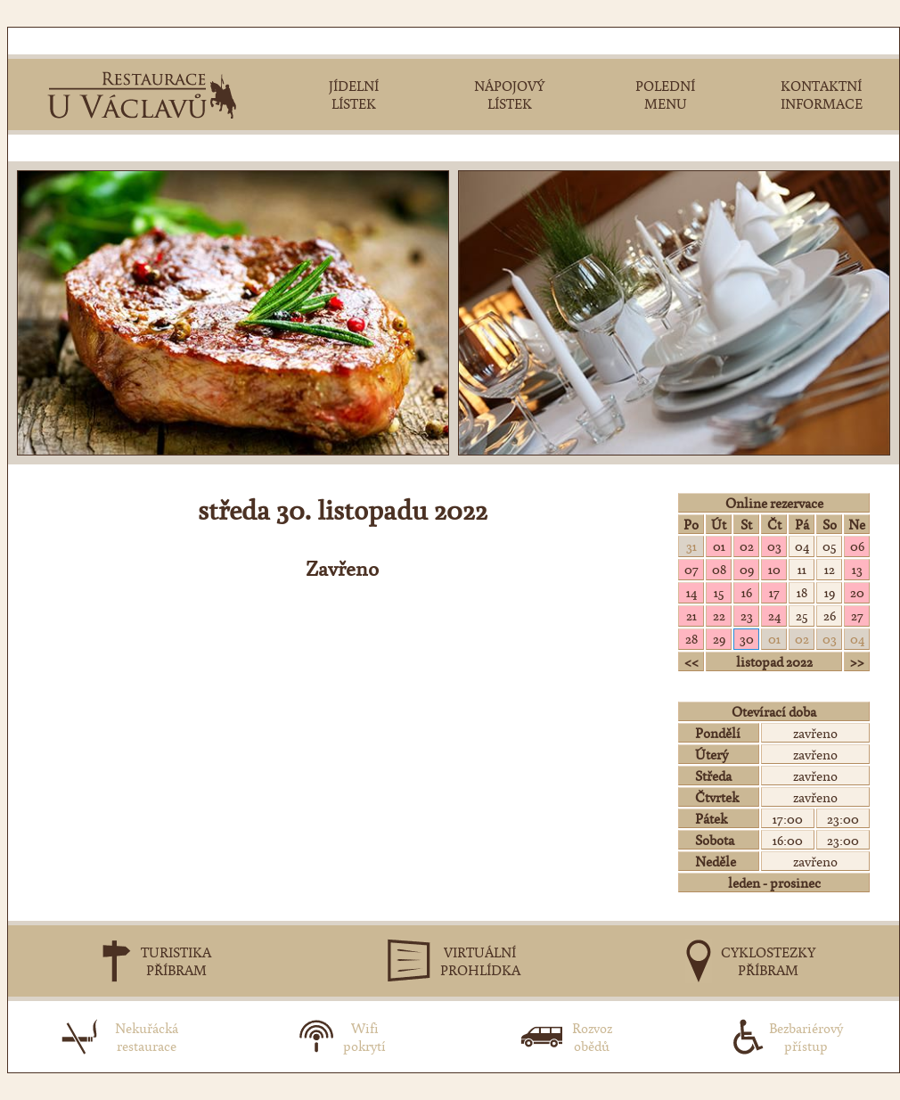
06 (857, 545)
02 (747, 545)
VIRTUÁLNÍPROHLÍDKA (480, 961)
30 (747, 638)
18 (802, 592)
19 (829, 592)
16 (746, 592)
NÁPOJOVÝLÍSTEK (509, 94)
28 (691, 638)
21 (691, 615)
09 (747, 569)
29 (719, 638)
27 (857, 615)
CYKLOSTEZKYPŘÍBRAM (768, 961)
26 (829, 615)
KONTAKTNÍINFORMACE (822, 94)
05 (829, 545)
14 (691, 592)
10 (774, 569)
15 (719, 592)
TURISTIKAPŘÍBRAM (176, 961)
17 (774, 592)
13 (857, 569)
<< (691, 661)
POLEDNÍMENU (665, 94)
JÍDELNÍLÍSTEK (354, 94)
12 (829, 569)
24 (774, 615)
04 (802, 545)
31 (691, 545)
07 (691, 569)
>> (857, 661)
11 (802, 569)
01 (719, 545)
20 (857, 592)
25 (801, 615)
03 (774, 545)
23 (746, 615)
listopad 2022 (774, 661)
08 (719, 569)
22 (719, 615)
